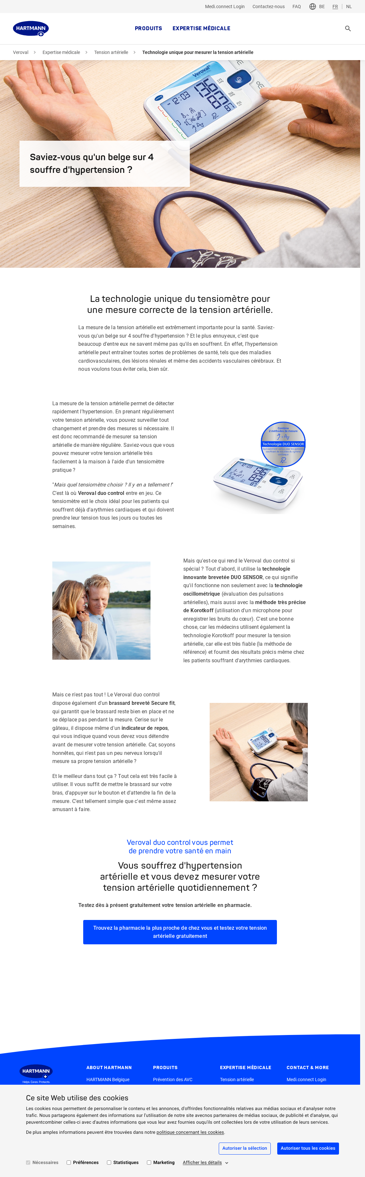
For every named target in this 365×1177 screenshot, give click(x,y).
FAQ (297, 6)
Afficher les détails (202, 1162)
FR (335, 6)
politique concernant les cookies (190, 1132)
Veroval (20, 52)
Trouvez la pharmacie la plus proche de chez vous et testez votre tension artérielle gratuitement (180, 932)
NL (349, 6)
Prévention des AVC (172, 1079)
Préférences (86, 1162)
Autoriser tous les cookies (308, 1148)
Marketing (164, 1162)
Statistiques (126, 1162)
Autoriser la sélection (244, 1148)
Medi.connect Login (225, 6)
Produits (148, 28)
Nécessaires (46, 1162)
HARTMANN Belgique (107, 1079)
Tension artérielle (111, 52)
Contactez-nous (269, 6)
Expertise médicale (201, 28)
